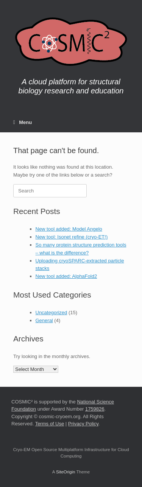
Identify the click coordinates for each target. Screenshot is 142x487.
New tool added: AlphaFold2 (66, 276)
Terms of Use (49, 424)
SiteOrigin (65, 472)
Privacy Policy (83, 424)
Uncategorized (51, 312)
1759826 (95, 409)
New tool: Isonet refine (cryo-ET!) (72, 237)
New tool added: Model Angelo (69, 229)
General (44, 320)
